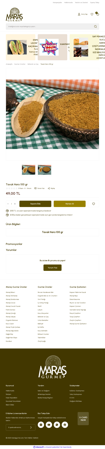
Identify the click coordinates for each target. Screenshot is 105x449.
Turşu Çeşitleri (75, 317)
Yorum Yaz (52, 267)
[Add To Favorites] (93, 204)
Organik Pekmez (12, 320)
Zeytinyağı (42, 341)
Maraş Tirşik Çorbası (13, 327)
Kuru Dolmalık (42, 331)
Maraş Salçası (11, 317)
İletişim (8, 394)
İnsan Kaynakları (11, 398)
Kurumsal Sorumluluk (13, 401)
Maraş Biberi (10, 292)
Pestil (39, 306)
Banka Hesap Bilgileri (45, 398)
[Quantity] (11, 204)
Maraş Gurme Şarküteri (78, 324)
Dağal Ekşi (9, 334)
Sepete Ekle (35, 204)
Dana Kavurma (75, 299)
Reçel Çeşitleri (75, 313)
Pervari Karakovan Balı (45, 292)
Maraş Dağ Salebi (12, 331)
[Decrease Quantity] (8, 204)
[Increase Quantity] (15, 204)
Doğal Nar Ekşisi (11, 338)
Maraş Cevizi (10, 303)
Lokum (40, 310)
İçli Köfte (41, 327)
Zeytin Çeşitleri (75, 320)
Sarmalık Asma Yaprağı (78, 310)
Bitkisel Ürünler (43, 334)
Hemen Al (70, 204)
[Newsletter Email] (20, 427)
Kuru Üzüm (10, 324)
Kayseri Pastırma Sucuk (78, 292)
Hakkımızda (10, 391)
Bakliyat (40, 324)
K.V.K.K (72, 398)
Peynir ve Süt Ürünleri (78, 303)
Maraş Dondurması (12, 299)
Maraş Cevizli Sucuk (13, 306)
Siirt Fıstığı (41, 299)
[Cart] (97, 14)
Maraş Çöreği (11, 313)
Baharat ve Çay (43, 317)
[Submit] (31, 427)
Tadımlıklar (41, 338)
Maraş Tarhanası (11, 296)
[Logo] (14, 14)
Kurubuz (9, 341)
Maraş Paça (73, 296)
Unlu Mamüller (43, 320)
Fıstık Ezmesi (10, 310)
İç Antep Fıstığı (43, 303)
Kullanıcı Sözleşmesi (77, 391)
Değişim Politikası (76, 401)
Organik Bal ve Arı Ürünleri (47, 296)
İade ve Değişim (43, 391)
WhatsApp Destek (44, 394)
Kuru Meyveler (43, 313)
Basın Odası (10, 405)
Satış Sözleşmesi (76, 394)
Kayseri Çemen (75, 306)
